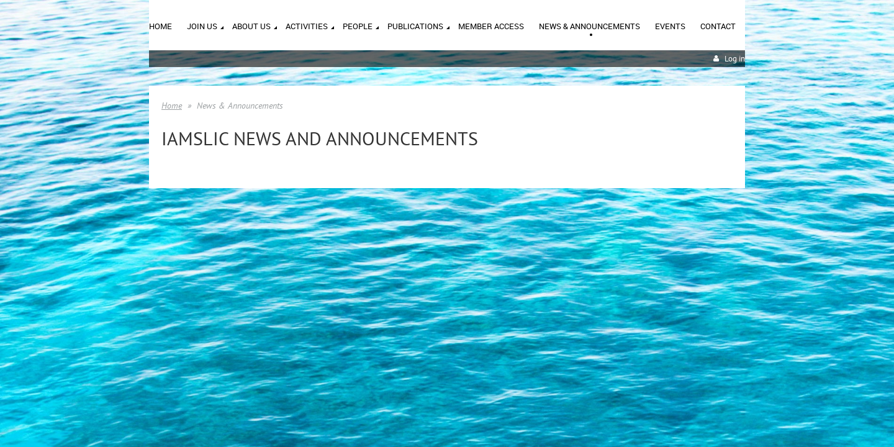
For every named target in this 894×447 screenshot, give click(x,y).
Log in (735, 58)
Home (171, 105)
